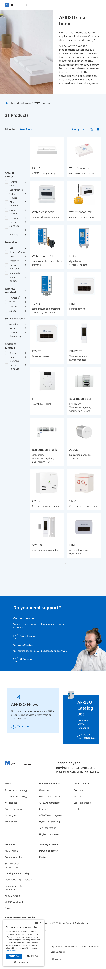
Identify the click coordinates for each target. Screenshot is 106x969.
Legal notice (56, 946)
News (8, 908)
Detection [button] (11, 209)
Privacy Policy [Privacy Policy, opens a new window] (11, 951)
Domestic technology (16, 796)
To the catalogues (90, 736)
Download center (48, 850)
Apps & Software (13, 808)
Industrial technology (16, 790)
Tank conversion (47, 827)
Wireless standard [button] (10, 257)
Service (77, 796)
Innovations (11, 821)
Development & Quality (17, 873)
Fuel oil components (49, 796)
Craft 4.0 (43, 808)
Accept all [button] (14, 956)
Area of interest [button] (9, 142)
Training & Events (48, 844)
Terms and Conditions (91, 946)
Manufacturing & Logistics (19, 879)
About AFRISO (12, 850)
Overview (44, 790)
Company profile (13, 857)
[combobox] (76, 129)
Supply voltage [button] (14, 285)
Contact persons (28, 636)
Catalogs (78, 808)
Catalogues (11, 815)
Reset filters (26, 129)
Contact (43, 857)
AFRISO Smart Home (50, 802)
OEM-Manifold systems (51, 815)
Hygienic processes (49, 834)
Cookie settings (58, 951)
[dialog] (23, 943)
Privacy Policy (71, 946)
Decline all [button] (32, 956)
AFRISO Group (12, 895)
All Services (26, 659)
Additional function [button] (11, 313)
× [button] (40, 923)
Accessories (11, 802)
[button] (23, 962)
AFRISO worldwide (14, 902)
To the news (23, 726)
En (58, 959)
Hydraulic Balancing (49, 821)
